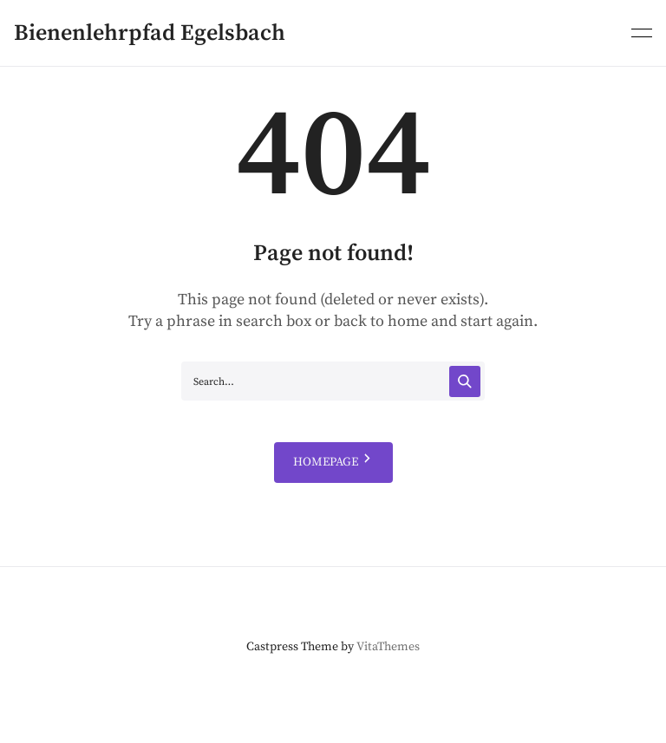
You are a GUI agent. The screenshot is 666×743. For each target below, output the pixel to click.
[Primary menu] (641, 31)
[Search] (464, 381)
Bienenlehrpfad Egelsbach (149, 33)
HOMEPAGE (333, 462)
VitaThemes (388, 647)
